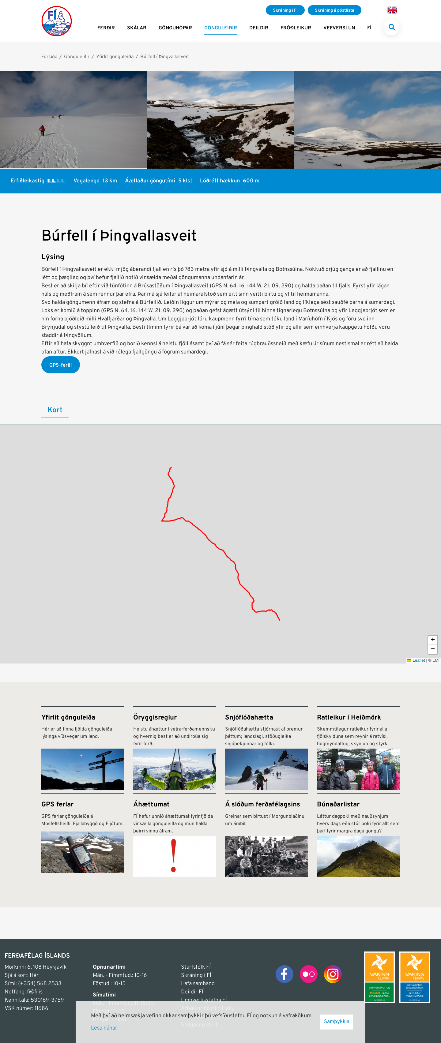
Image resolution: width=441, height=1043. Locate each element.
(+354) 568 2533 (40, 983)
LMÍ (435, 660)
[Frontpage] (56, 21)
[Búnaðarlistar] (358, 835)
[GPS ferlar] (83, 835)
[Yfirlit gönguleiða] (83, 748)
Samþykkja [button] (336, 1022)
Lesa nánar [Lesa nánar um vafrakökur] (104, 1028)
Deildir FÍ (192, 992)
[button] (432, 640)
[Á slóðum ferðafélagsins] (266, 835)
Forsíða (49, 57)
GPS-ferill (60, 365)
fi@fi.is (35, 992)
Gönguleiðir (76, 57)
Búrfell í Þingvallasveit (164, 57)
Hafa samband (198, 983)
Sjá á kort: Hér (22, 975)
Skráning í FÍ (196, 975)
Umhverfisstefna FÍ (204, 1000)
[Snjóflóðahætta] (266, 748)
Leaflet (416, 660)
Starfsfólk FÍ (196, 967)
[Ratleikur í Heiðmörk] (358, 748)
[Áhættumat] (175, 835)
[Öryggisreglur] (175, 748)
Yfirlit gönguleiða (115, 57)
